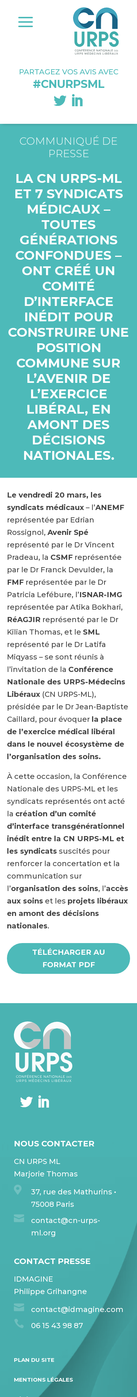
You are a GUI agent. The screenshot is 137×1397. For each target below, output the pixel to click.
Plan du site (34, 1359)
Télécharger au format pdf (68, 958)
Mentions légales (43, 1379)
